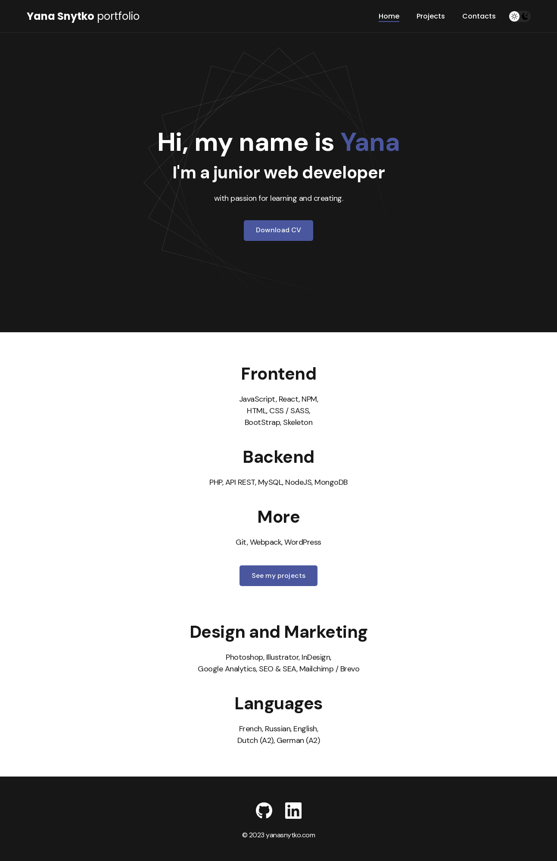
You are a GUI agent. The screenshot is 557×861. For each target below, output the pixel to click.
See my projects (278, 575)
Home (389, 16)
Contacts (479, 16)
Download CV (279, 229)
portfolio (83, 16)
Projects (431, 16)
